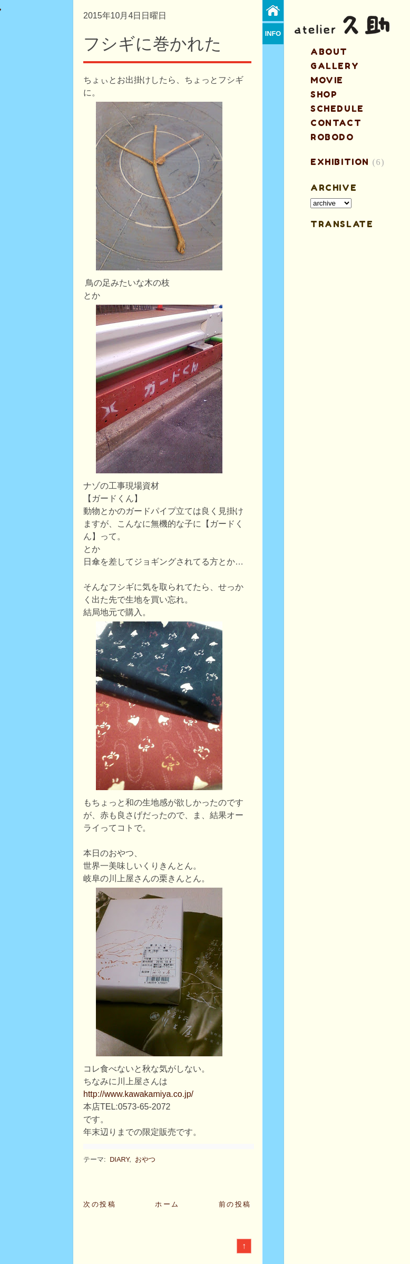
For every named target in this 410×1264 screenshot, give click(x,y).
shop (323, 94)
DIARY (119, 1159)
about (329, 51)
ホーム (167, 1204)
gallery (334, 66)
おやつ (145, 1159)
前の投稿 (235, 1204)
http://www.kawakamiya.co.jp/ (138, 1094)
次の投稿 (99, 1204)
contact (336, 123)
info (273, 33)
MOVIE (327, 80)
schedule (337, 108)
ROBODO (332, 137)
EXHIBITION (339, 162)
